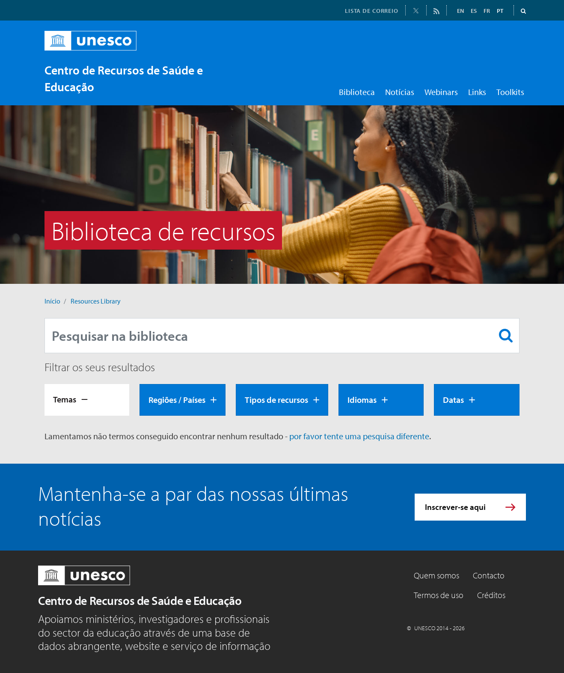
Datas (453, 399)
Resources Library (96, 301)
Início (52, 301)
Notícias (399, 91)
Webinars (441, 91)
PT (500, 11)
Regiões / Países (176, 399)
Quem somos (436, 575)
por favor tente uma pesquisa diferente (359, 436)
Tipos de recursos (276, 399)
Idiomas (362, 399)
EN (460, 11)
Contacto (489, 575)
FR (487, 11)
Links (477, 91)
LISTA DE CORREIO (371, 11)
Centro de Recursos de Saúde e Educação (139, 600)
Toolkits (510, 91)
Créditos (491, 595)
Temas (64, 399)
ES (474, 11)
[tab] (87, 400)
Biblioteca (357, 91)
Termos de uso (438, 595)
